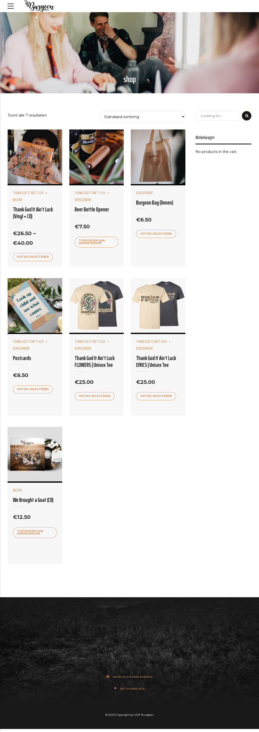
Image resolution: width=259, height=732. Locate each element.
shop (129, 79)
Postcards (22, 358)
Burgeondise (144, 193)
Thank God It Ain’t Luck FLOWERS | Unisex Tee (95, 362)
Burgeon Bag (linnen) (154, 202)
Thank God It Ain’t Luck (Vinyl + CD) (33, 213)
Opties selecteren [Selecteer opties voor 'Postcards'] (34, 390)
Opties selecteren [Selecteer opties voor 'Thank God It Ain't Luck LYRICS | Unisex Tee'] (157, 396)
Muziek (17, 491)
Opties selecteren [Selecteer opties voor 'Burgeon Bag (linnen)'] (157, 234)
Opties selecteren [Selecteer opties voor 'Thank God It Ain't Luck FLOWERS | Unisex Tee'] (95, 396)
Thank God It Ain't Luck (28, 193)
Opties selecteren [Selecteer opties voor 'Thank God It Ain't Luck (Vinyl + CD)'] (34, 257)
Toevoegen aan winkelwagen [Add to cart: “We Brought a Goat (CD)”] (31, 533)
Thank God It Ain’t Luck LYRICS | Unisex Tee (156, 362)
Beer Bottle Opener (92, 209)
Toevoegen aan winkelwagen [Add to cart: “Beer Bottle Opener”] (92, 242)
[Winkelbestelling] (143, 116)
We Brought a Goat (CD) (33, 501)
